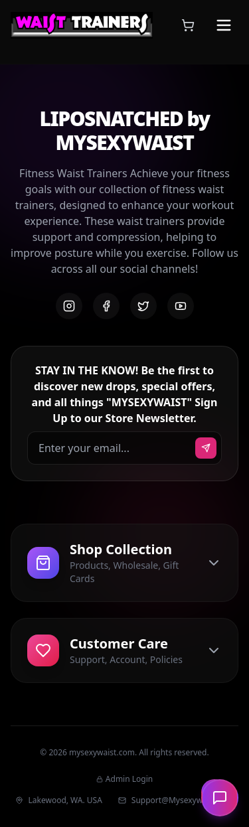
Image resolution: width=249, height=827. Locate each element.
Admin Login (124, 779)
